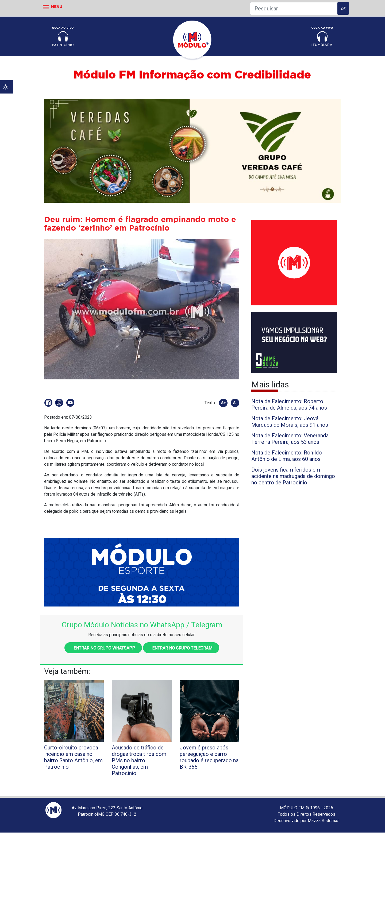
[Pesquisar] (293, 8)
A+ (223, 403)
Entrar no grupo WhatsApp (103, 648)
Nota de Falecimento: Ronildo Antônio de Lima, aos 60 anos (286, 455)
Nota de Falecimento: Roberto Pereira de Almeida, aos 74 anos (289, 404)
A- (235, 403)
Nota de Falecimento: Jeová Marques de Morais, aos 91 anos (289, 421)
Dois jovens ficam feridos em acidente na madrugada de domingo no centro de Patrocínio (293, 476)
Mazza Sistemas (324, 820)
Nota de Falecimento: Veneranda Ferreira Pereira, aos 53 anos (290, 438)
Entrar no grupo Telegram (181, 648)
